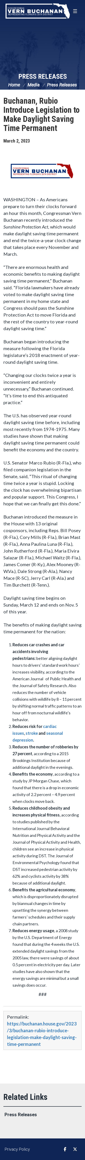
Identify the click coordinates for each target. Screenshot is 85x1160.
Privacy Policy (17, 1149)
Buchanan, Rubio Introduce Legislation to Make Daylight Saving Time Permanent (41, 114)
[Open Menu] (75, 11)
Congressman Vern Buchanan (37, 10)
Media (33, 85)
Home (14, 85)
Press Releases (42, 76)
